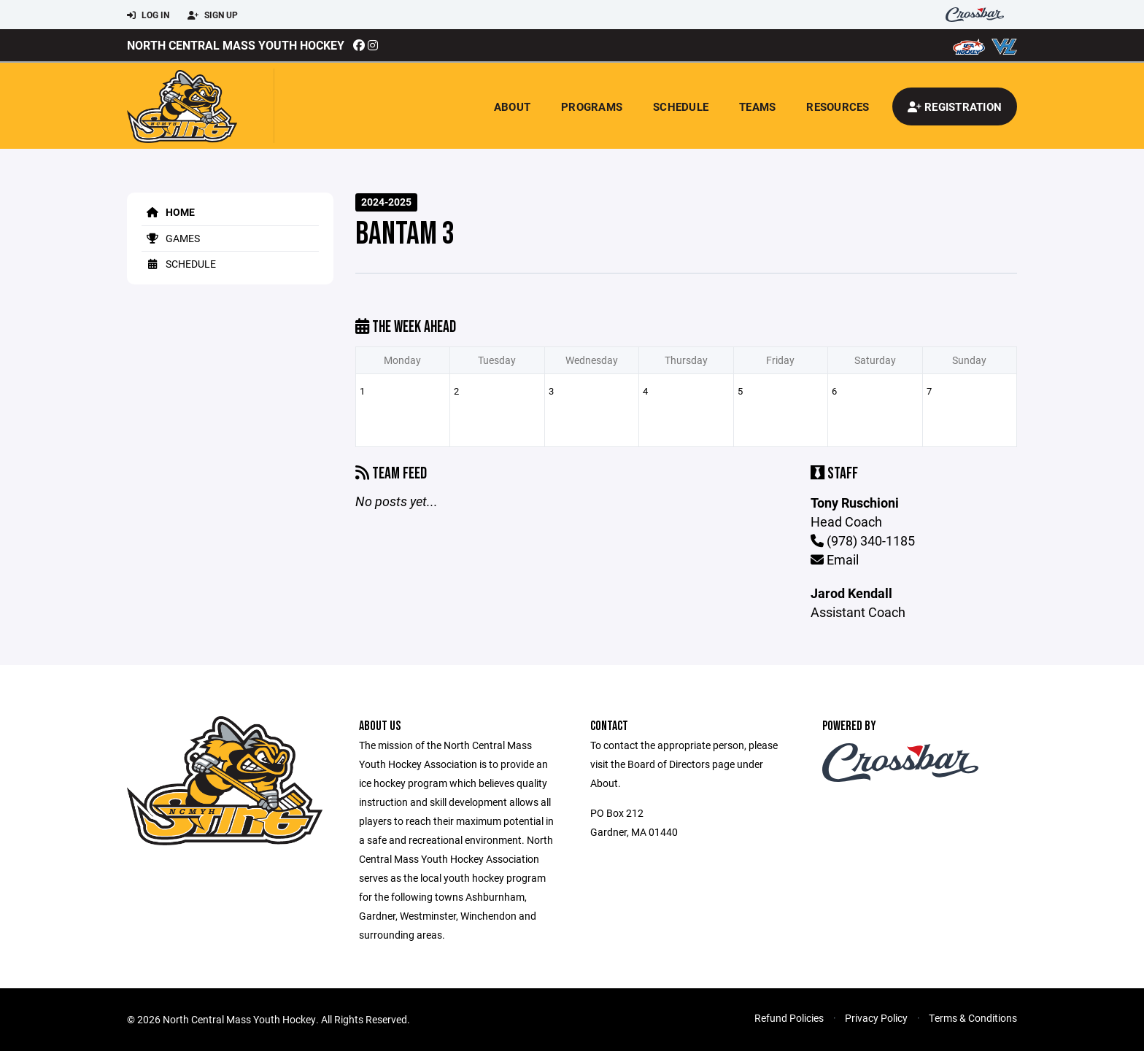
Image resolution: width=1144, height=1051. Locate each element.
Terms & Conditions (973, 1018)
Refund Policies (789, 1018)
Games (171, 238)
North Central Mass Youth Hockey (235, 45)
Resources (837, 106)
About (512, 106)
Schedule (680, 106)
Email (835, 559)
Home (168, 212)
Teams (757, 106)
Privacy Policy (876, 1018)
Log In (148, 15)
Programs (591, 106)
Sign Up (213, 15)
